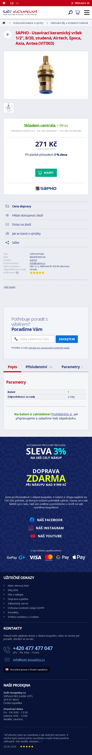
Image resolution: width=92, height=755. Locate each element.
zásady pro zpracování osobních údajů (49, 347)
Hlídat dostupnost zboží (27, 215)
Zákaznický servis (18, 603)
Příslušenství (39, 366)
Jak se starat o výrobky (26, 233)
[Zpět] (7, 34)
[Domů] (5, 3)
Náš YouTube (50, 536)
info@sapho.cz (37, 263)
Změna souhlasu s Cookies (23, 616)
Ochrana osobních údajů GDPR (26, 608)
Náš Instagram (50, 528)
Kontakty (13, 612)
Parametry (72, 366)
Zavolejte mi (67, 339)
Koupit (48, 173)
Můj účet (13, 590)
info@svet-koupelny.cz (29, 660)
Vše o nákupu (15, 594)
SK (17, 3)
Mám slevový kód (18, 585)
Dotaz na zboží (21, 224)
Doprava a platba (18, 599)
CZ (12, 3)
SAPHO (33, 260)
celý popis (9, 287)
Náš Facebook (50, 520)
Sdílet (15, 243)
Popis (12, 366)
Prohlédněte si (61, 414)
